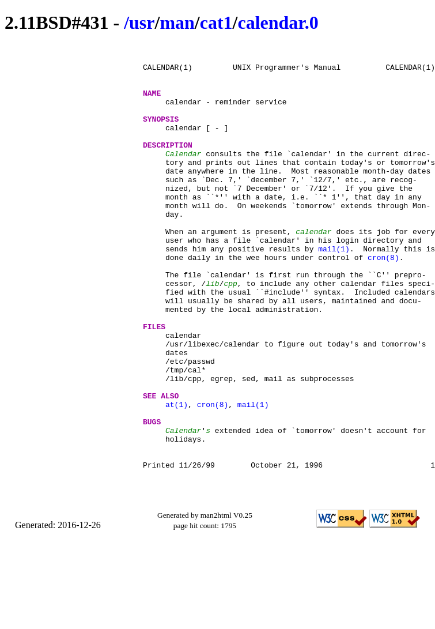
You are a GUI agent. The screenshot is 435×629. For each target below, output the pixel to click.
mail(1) (334, 290)
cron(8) (383, 300)
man (177, 22)
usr (141, 22)
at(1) (176, 477)
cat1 (216, 22)
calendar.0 (277, 22)
